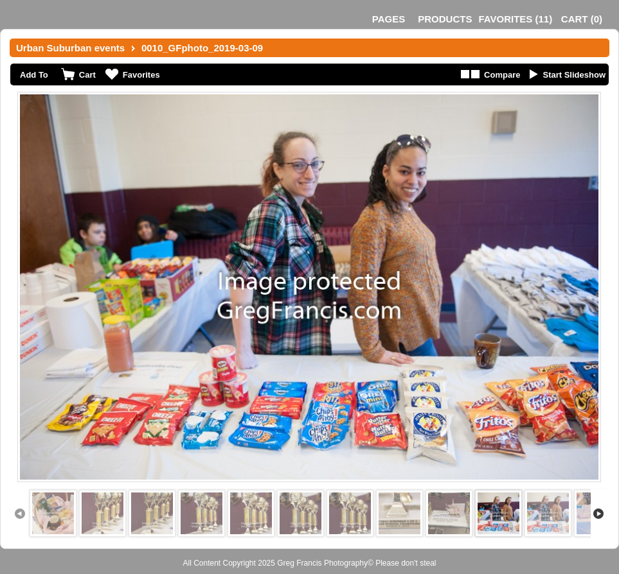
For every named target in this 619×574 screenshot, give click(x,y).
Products (445, 18)
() (515, 18)
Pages (388, 18)
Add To (34, 75)
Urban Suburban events (70, 47)
